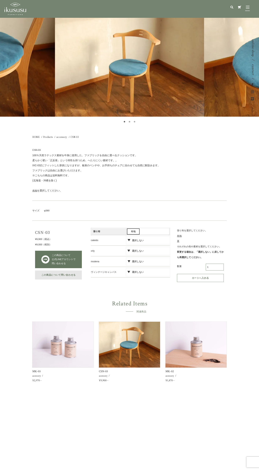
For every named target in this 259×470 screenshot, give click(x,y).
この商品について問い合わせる (58, 275)
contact (253, 69)
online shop (253, 48)
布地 (133, 231)
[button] (124, 121)
